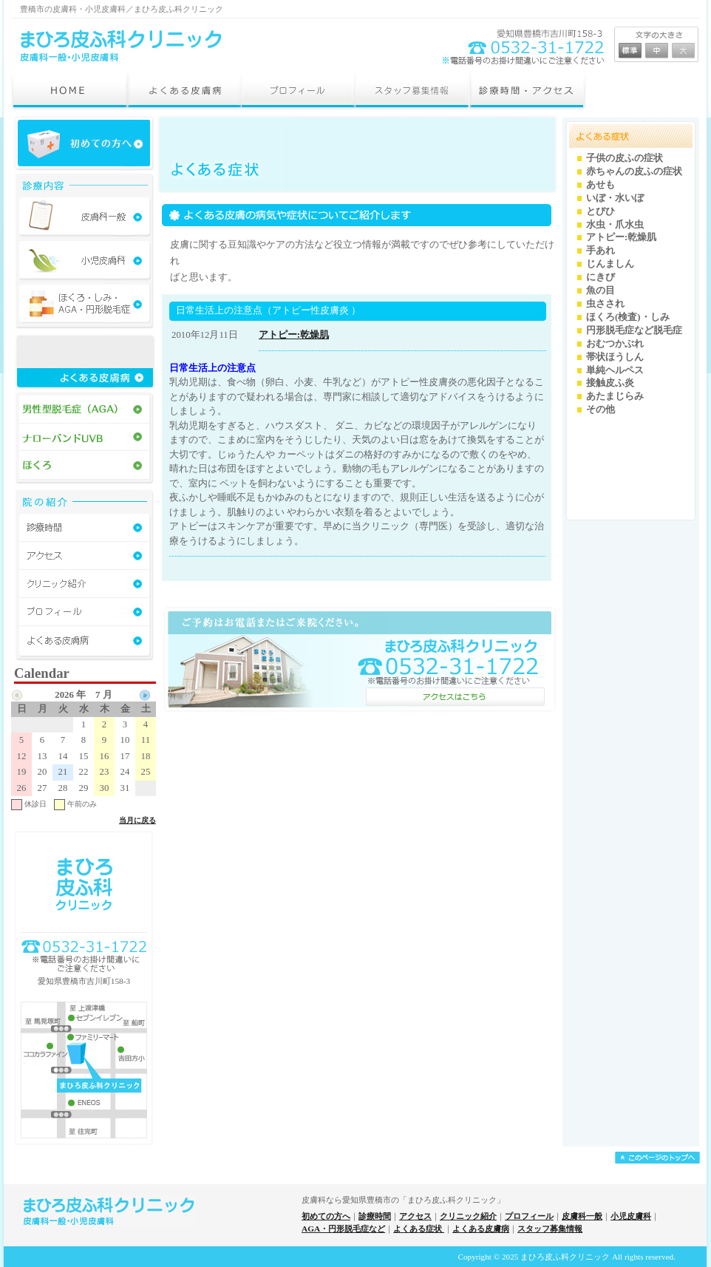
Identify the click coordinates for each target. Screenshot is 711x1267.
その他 (600, 409)
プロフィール (529, 1216)
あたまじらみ (615, 396)
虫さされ (605, 304)
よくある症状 (418, 1228)
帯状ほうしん (615, 357)
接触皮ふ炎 (610, 383)
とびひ (600, 211)
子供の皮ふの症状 (624, 158)
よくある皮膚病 (480, 1228)
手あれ (600, 250)
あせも (600, 185)
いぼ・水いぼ (615, 198)
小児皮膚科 (630, 1216)
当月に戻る (137, 820)
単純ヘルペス (615, 370)
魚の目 (600, 290)
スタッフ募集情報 (549, 1228)
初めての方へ (326, 1216)
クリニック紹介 (468, 1216)
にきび (600, 277)
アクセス (415, 1216)
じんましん (610, 264)
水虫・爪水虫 (615, 225)
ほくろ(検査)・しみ (628, 317)
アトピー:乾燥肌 (294, 335)
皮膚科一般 (582, 1216)
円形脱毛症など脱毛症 (634, 330)
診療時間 (374, 1216)
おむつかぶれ (615, 344)
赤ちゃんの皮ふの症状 (634, 171)
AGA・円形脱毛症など (343, 1228)
